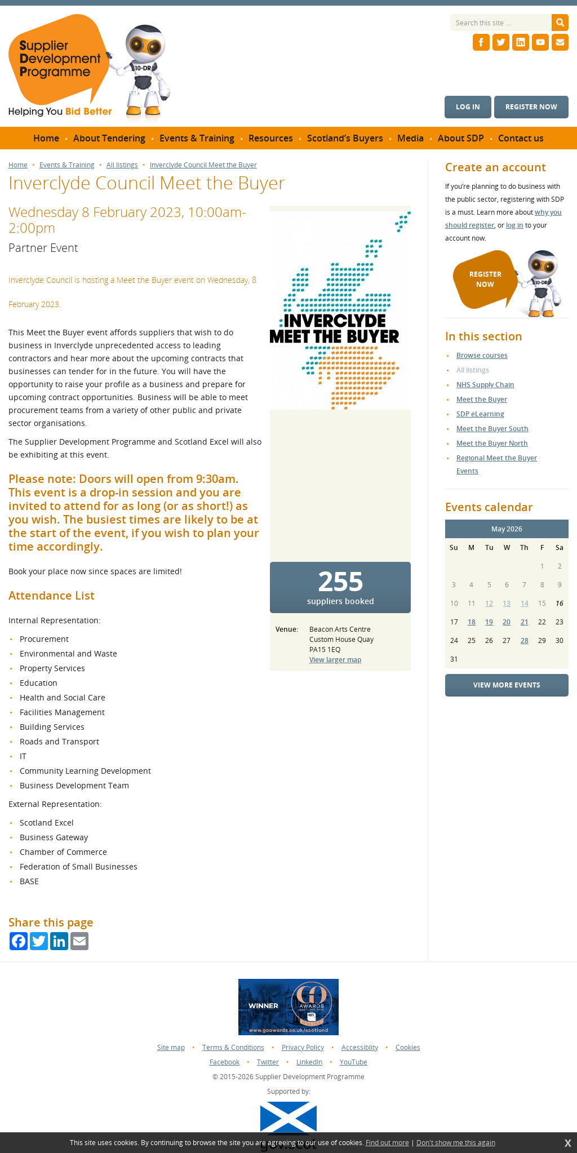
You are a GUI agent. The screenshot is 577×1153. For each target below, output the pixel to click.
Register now (531, 107)
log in (514, 225)
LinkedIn (309, 1062)
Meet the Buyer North (492, 443)
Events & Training (67, 165)
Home (18, 165)
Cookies (408, 1047)
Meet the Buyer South (492, 428)
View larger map (335, 659)
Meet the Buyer (481, 399)
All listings (122, 165)
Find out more (387, 1142)
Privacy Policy (303, 1047)
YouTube (353, 1062)
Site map (171, 1047)
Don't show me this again (455, 1142)
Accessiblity (359, 1047)
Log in (468, 107)
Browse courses (482, 355)
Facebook (224, 1062)
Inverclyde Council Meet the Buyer (203, 165)
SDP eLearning (480, 414)
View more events (506, 685)
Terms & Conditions (233, 1047)
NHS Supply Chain (485, 384)
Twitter (268, 1062)
